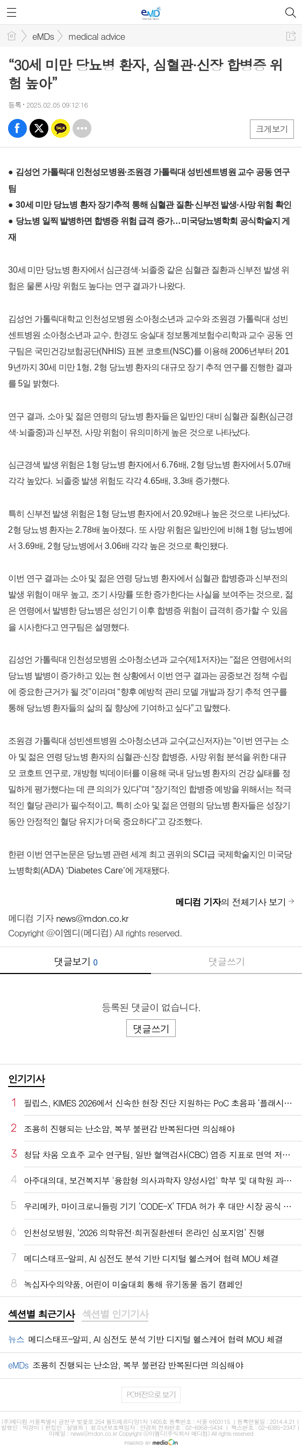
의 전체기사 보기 (230, 901)
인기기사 (26, 1078)
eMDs (43, 36)
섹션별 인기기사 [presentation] (115, 1314)
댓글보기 (75, 961)
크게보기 (272, 129)
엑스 (39, 128)
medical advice (96, 36)
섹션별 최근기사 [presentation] (41, 1314)
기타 (82, 128)
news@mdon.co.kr (92, 918)
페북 (17, 128)
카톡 (60, 128)
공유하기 (291, 36)
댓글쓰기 (226, 961)
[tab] (41, 1315)
